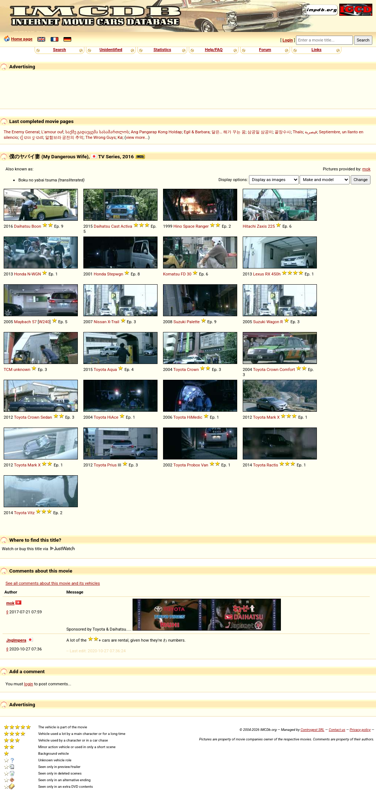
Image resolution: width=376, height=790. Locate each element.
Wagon (272, 321)
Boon (36, 226)
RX (267, 274)
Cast (115, 226)
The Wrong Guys (100, 137)
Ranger (202, 226)
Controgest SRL (312, 730)
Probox (193, 465)
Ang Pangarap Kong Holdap (156, 131)
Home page (21, 39)
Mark (271, 417)
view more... (137, 137)
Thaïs (298, 131)
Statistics (162, 49)
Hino (177, 226)
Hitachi (249, 226)
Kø (120, 137)
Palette (193, 321)
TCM (8, 369)
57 (34, 321)
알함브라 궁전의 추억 (64, 137)
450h (276, 274)
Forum (265, 49)
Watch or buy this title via (38, 548)
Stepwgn (115, 274)
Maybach (22, 321)
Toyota (100, 369)
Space (189, 226)
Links (316, 49)
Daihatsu (22, 226)
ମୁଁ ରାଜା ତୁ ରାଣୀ (31, 137)
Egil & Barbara (196, 131)
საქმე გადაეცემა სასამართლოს (97, 131)
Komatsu (171, 274)
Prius (112, 465)
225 (271, 226)
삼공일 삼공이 (260, 131)
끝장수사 (283, 131)
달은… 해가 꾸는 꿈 (229, 131)
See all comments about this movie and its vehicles (53, 583)
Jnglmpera (16, 640)
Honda (20, 274)
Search (59, 49)
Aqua (112, 369)
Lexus (258, 274)
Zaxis (262, 226)
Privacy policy (360, 730)
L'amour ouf (52, 131)
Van (204, 465)
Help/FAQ (214, 49)
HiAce (112, 417)
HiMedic (194, 417)
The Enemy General (21, 131)
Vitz (31, 512)
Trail (115, 321)
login (28, 683)
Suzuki (179, 321)
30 (189, 274)
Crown (193, 369)
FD (183, 274)
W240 (44, 321)
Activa (126, 226)
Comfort (287, 369)
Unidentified (111, 49)
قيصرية (311, 131)
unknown (22, 369)
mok (366, 169)
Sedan (46, 417)
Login (287, 40)
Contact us (337, 730)
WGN (36, 274)
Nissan (100, 321)
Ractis (272, 465)
